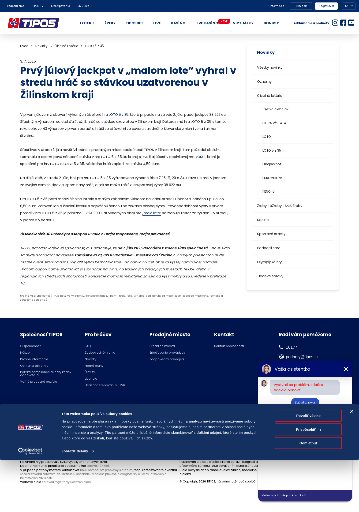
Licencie (91, 378)
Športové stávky (271, 233)
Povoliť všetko (308, 468)
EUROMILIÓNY (272, 178)
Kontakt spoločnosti (229, 346)
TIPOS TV (37, 6)
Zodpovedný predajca (167, 359)
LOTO (266, 137)
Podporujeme (15, 6)
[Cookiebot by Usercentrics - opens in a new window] (30, 502)
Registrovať (326, 6)
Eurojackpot (271, 164)
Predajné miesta (162, 346)
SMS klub (83, 6)
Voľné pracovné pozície (38, 381)
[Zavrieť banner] (351, 463)
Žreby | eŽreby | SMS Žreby (279, 205)
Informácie (277, 6)
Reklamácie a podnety (311, 23)
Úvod (24, 46)
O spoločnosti (30, 346)
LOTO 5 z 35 (271, 150)
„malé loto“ (152, 212)
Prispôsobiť (309, 481)
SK (346, 6)
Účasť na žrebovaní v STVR (105, 385)
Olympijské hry (269, 261)
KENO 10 (268, 191)
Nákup (25, 352)
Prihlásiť (301, 6)
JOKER (200, 156)
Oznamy (264, 81)
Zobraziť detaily (74, 503)
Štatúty (90, 372)
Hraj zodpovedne (44, 416)
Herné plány (94, 365)
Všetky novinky (269, 67)
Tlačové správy (270, 275)
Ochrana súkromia (34, 365)
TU (22, 283)
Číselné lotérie (269, 95)
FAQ (88, 346)
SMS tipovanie (60, 6)
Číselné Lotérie (66, 46)
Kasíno (263, 219)
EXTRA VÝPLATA (274, 123)
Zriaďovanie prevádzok (167, 352)
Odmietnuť (308, 495)
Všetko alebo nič (275, 109)
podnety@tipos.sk (307, 356)
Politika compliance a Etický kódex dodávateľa (45, 374)
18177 (292, 347)
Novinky (41, 46)
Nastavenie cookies (168, 416)
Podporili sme (268, 247)
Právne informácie (34, 359)
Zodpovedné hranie (100, 352)
